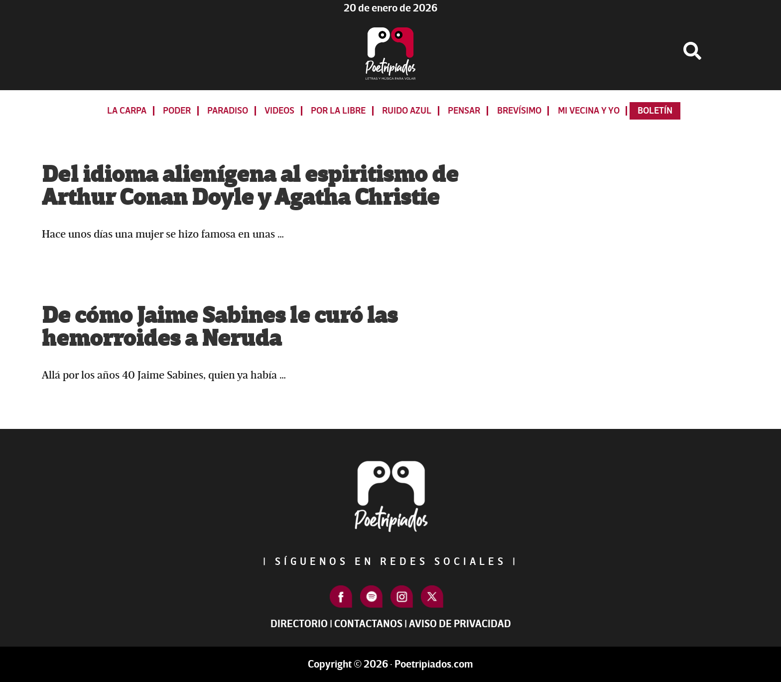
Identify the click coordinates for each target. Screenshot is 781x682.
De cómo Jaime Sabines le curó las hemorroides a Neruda (219, 327)
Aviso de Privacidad (460, 624)
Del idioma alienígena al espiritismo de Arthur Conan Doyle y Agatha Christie (250, 186)
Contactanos (368, 624)
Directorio (299, 624)
